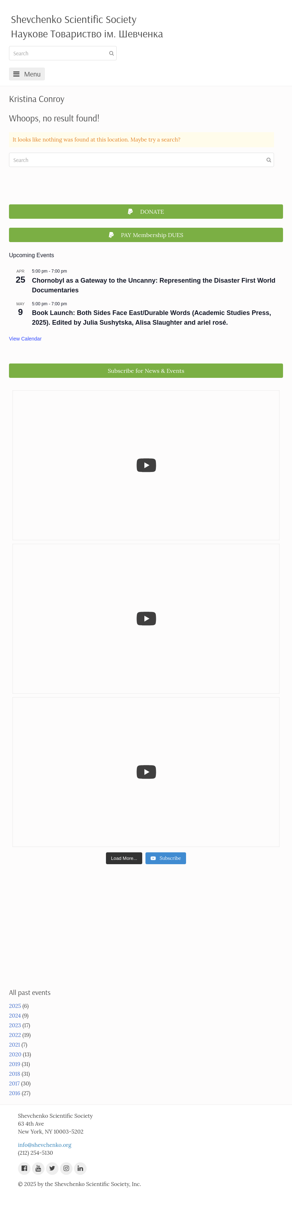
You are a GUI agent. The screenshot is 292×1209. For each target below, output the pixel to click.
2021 (14, 1044)
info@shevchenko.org (44, 1144)
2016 (14, 1093)
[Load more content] (124, 858)
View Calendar (25, 339)
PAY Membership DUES (146, 234)
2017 (14, 1083)
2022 (15, 1035)
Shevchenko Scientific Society (73, 19)
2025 (15, 1005)
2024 (15, 1015)
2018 (14, 1073)
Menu (27, 73)
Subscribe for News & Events (146, 370)
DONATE (146, 211)
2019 (14, 1064)
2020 (15, 1054)
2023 (15, 1025)
